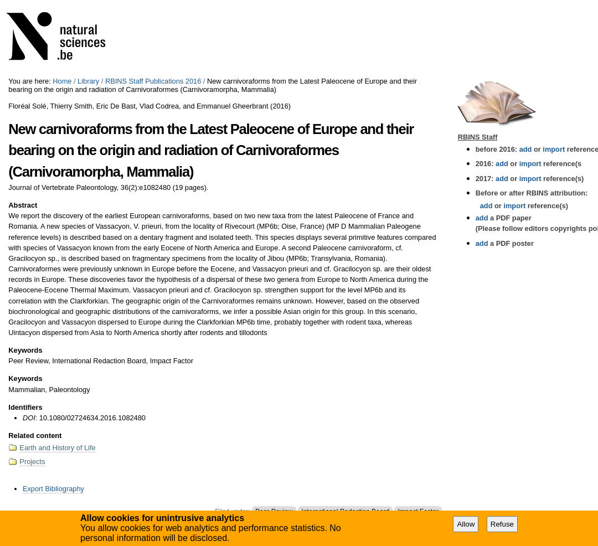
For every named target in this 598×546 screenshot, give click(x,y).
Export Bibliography (53, 489)
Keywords (25, 350)
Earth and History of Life (57, 448)
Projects (32, 461)
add (525, 149)
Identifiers (25, 407)
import (553, 149)
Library (88, 81)
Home (62, 81)
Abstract (22, 205)
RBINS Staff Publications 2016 (153, 81)
